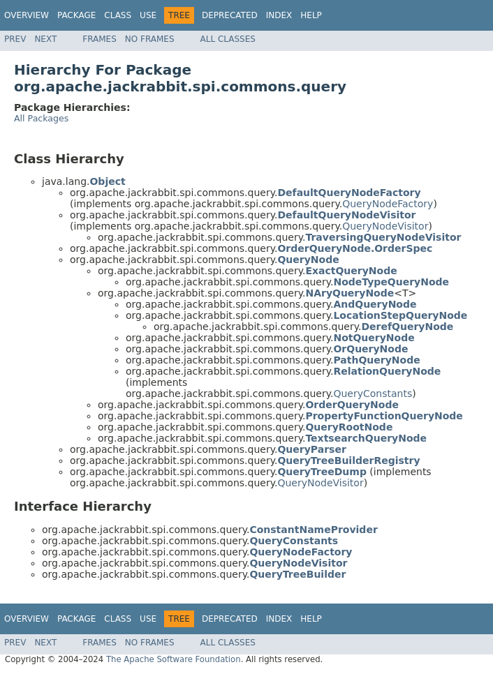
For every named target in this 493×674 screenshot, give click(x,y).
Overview (26, 15)
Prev (15, 39)
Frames (99, 39)
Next (45, 39)
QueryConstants (372, 393)
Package (76, 15)
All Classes (228, 39)
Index (279, 15)
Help (311, 15)
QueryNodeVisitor (385, 226)
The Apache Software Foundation (173, 659)
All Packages (41, 118)
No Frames (150, 39)
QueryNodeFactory (387, 203)
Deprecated (230, 15)
